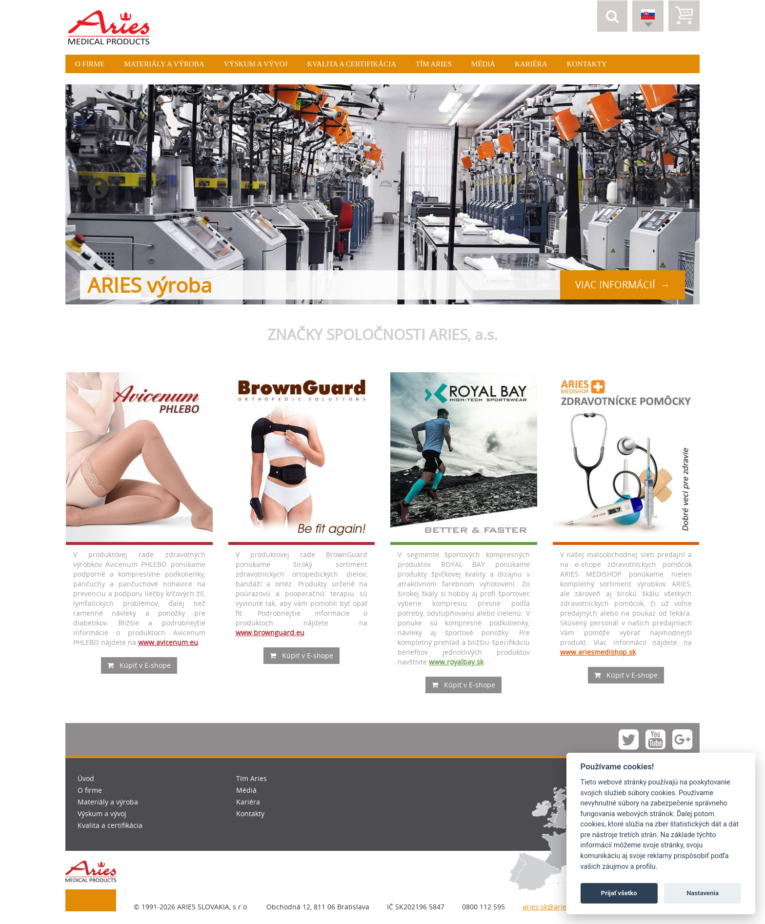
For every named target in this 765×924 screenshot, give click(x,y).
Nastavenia (702, 893)
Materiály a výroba (164, 64)
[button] (612, 16)
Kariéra (531, 64)
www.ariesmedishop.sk (598, 652)
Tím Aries (434, 64)
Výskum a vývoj (256, 64)
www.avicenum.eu (168, 642)
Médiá (483, 64)
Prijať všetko (619, 893)
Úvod (86, 778)
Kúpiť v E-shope (139, 665)
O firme (89, 64)
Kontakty (587, 64)
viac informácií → (622, 284)
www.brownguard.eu (270, 632)
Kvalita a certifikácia (351, 64)
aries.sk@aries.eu (551, 906)
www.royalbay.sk (456, 661)
